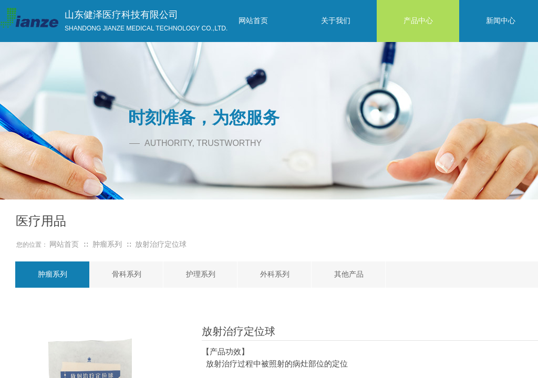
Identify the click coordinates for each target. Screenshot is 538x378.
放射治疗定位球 (161, 244)
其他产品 (349, 274)
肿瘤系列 (52, 274)
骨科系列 (126, 274)
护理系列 (200, 274)
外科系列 (274, 274)
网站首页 (64, 244)
